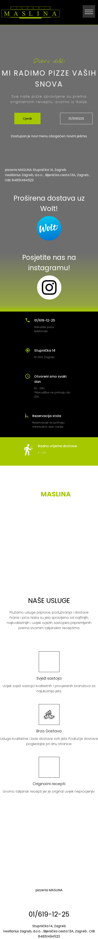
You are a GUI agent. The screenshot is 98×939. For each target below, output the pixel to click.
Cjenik (27, 118)
